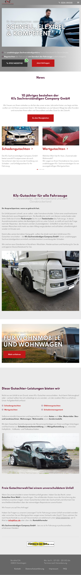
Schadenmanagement (53, 410)
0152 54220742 (63, 518)
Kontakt (17, 569)
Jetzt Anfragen (43, 63)
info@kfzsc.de (14, 520)
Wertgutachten (10, 410)
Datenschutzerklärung (35, 569)
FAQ (65, 569)
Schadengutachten (12, 406)
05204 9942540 (66, 2)
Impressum (53, 569)
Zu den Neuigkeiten (40, 118)
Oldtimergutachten (52, 406)
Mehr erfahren (14, 354)
